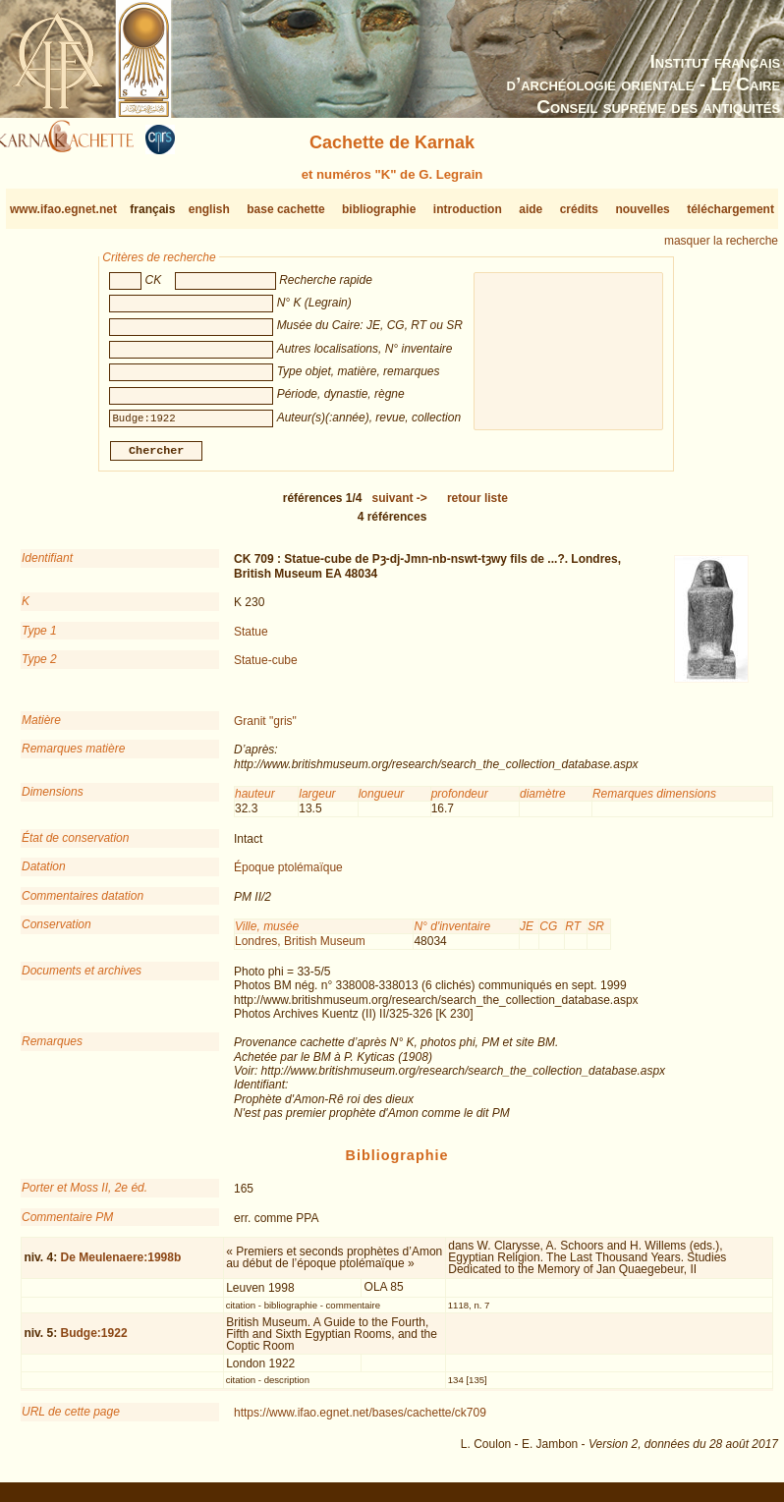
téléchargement (730, 209)
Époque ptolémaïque (288, 875)
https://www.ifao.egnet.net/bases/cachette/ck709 (360, 1420)
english (209, 209)
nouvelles (642, 209)
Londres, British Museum (300, 949)
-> (399, 506)
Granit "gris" (265, 729)
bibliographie (379, 209)
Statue (251, 638)
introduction (467, 209)
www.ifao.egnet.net (63, 209)
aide (530, 209)
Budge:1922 (94, 1341)
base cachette (285, 209)
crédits (579, 209)
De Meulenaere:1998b (121, 1265)
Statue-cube (266, 668)
